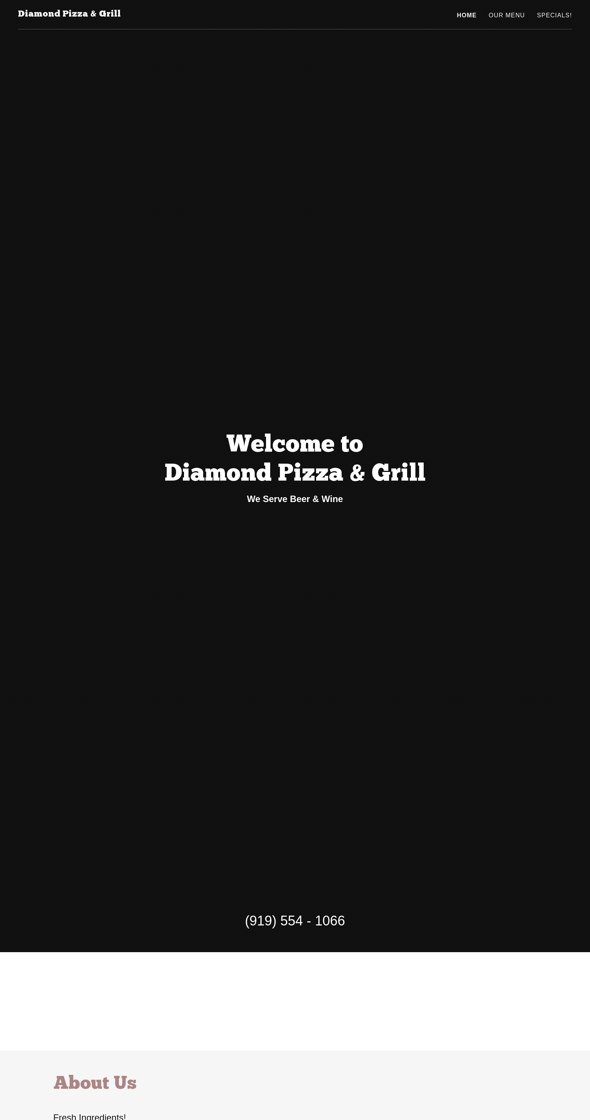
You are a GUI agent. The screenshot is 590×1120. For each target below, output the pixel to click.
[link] (69, 14)
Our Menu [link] (507, 15)
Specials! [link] (554, 15)
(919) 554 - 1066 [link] (295, 920)
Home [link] (467, 15)
